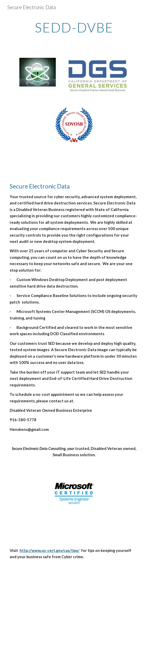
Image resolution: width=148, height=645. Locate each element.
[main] (74, 27)
